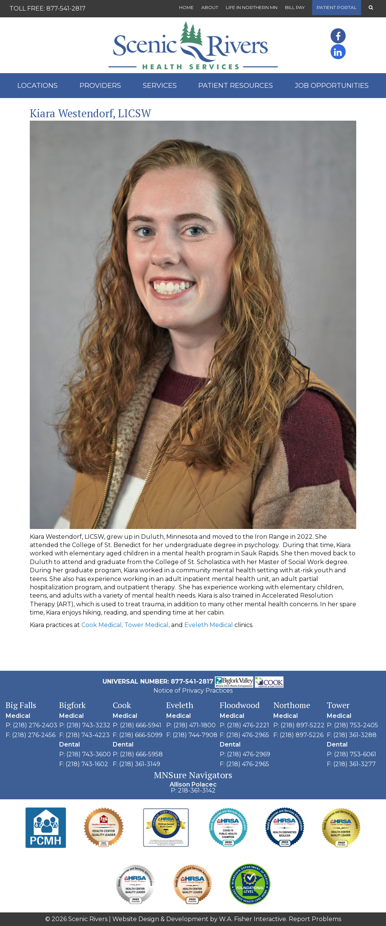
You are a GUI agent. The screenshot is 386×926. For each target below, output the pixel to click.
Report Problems (315, 919)
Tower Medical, (147, 625)
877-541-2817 (66, 8)
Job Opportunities (332, 85)
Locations (37, 85)
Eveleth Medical (208, 625)
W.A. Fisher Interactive (252, 919)
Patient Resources (235, 85)
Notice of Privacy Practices (193, 690)
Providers (100, 85)
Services (160, 85)
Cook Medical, (102, 625)
